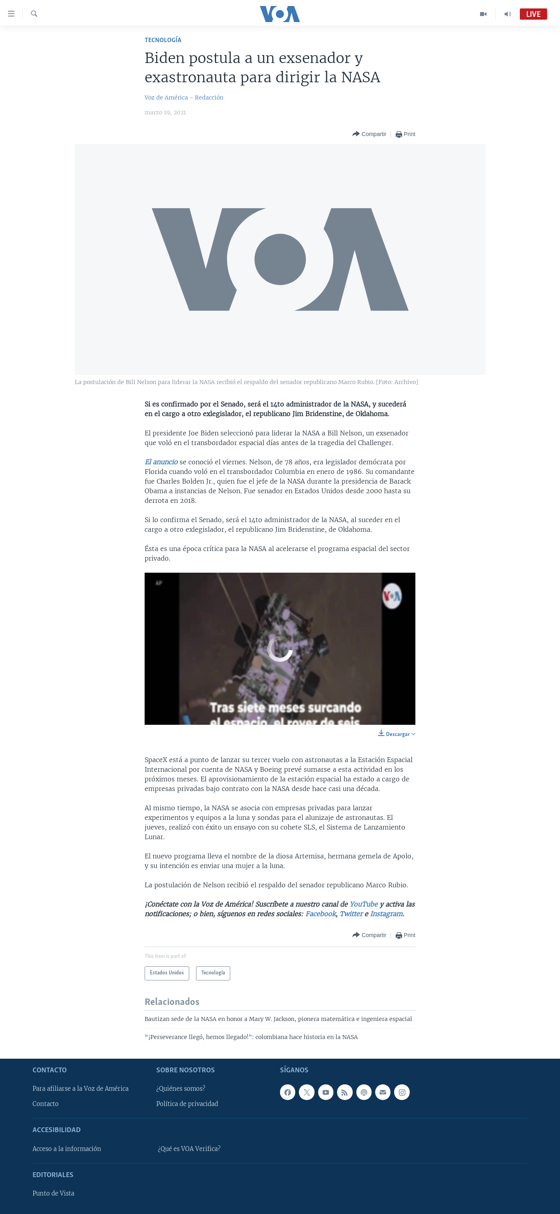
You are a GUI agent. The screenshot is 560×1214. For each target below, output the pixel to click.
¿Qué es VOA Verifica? (189, 1149)
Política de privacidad (187, 1104)
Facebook (320, 914)
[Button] (369, 134)
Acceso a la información (67, 1149)
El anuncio (161, 462)
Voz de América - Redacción (184, 97)
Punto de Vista (53, 1193)
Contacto (46, 1104)
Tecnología (163, 40)
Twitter (350, 914)
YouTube (362, 904)
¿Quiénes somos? (180, 1088)
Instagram (386, 914)
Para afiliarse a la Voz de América (81, 1088)
